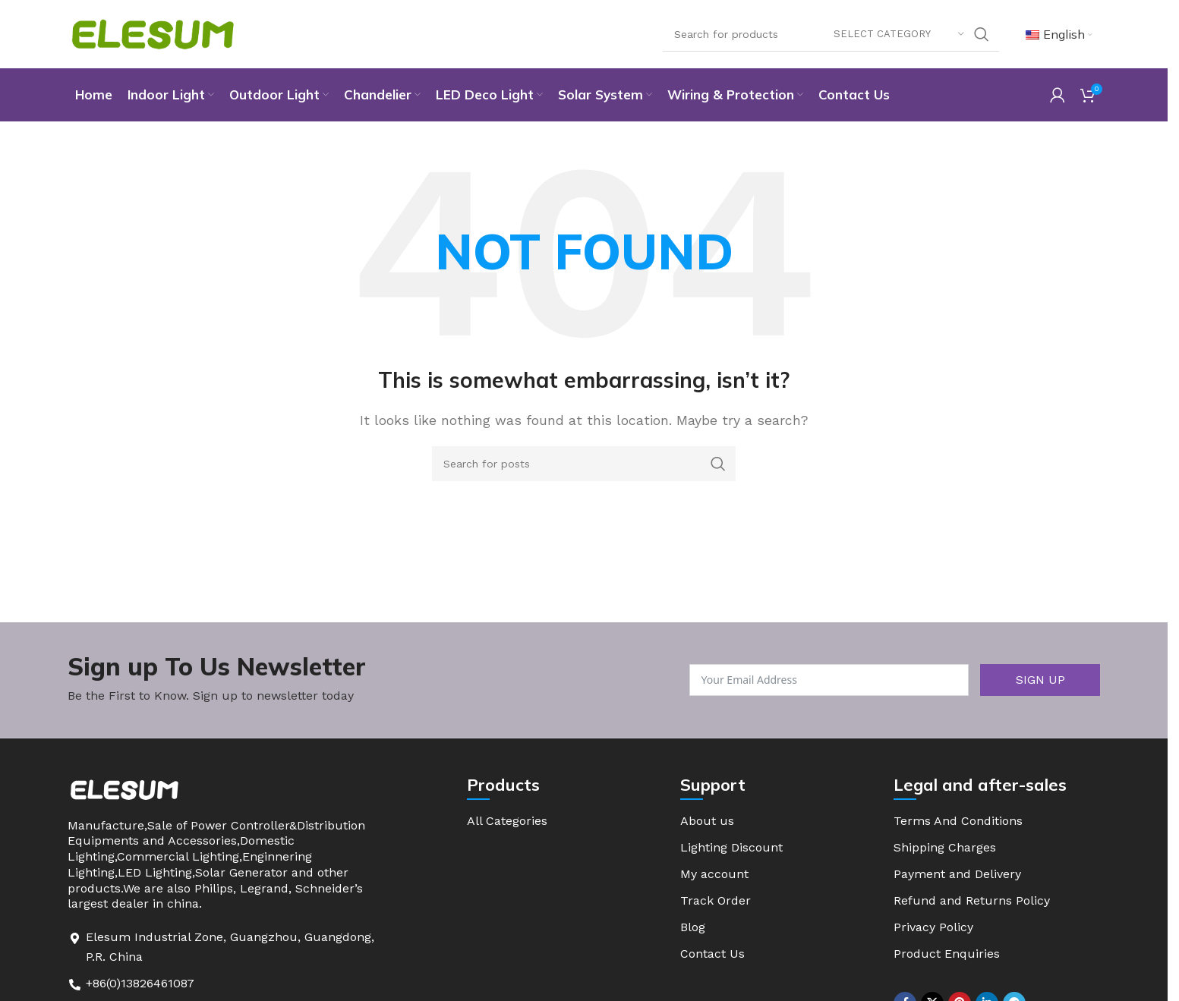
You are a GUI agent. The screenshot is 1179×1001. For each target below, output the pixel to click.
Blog (692, 927)
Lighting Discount (731, 847)
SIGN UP (1040, 679)
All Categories (507, 821)
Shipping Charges (945, 847)
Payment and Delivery (957, 874)
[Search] (831, 34)
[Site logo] (153, 33)
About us (707, 821)
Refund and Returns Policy (972, 900)
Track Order (715, 900)
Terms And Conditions (958, 821)
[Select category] (899, 34)
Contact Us (712, 953)
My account (714, 874)
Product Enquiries (947, 953)
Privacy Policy (933, 927)
